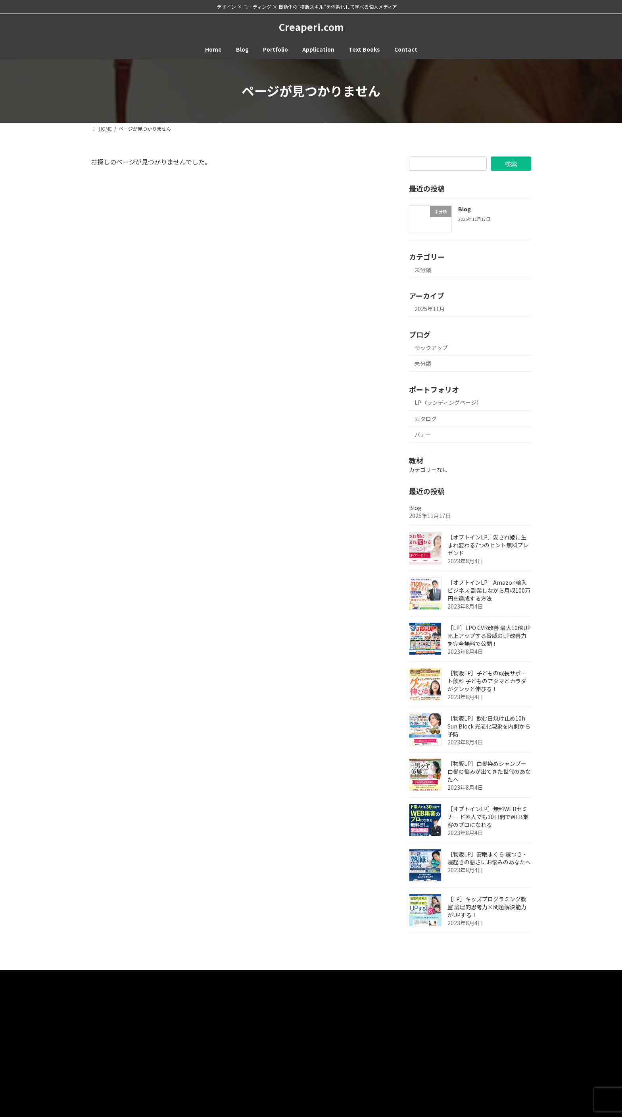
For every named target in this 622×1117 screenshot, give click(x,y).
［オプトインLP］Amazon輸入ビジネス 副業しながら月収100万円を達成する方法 (488, 590)
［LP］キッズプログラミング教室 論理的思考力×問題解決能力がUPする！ (486, 906)
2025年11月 (430, 309)
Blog (464, 209)
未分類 (423, 270)
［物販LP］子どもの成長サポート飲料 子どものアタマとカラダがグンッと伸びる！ (486, 680)
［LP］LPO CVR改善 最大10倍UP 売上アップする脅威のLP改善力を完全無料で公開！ (489, 635)
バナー (423, 435)
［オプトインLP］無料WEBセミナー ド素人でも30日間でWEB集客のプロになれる (487, 816)
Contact (135, 977)
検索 (511, 163)
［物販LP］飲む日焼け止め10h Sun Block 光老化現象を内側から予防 (488, 726)
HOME (104, 977)
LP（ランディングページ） (448, 402)
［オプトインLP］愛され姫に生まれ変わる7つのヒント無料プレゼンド (487, 545)
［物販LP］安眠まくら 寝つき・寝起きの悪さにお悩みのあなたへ (489, 858)
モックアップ (431, 347)
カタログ (426, 418)
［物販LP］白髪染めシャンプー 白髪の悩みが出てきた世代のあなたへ (489, 771)
